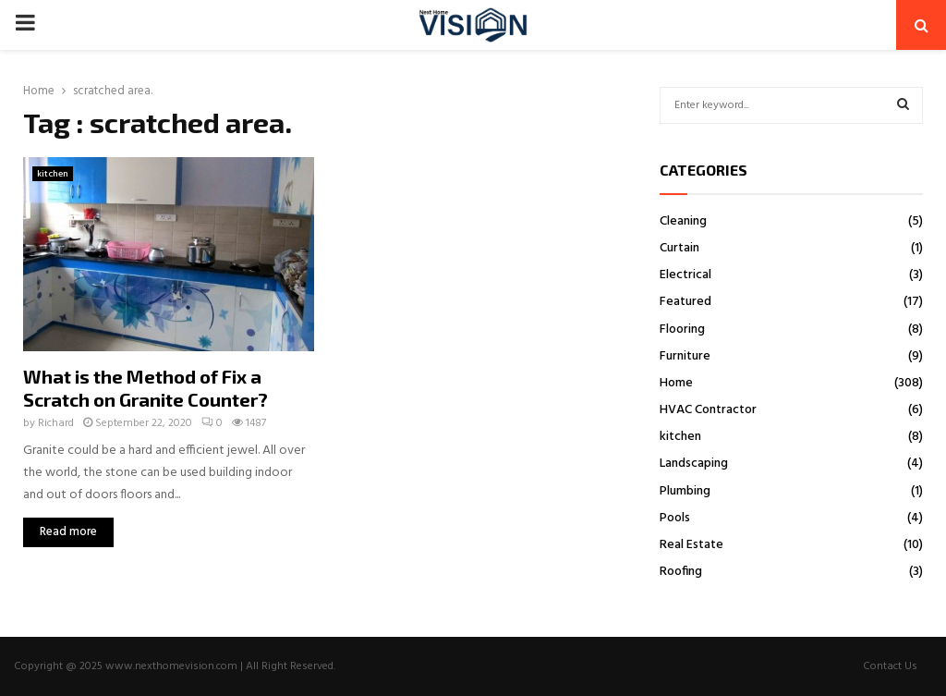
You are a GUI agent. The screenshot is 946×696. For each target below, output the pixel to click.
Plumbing (685, 491)
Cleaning (683, 221)
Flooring (682, 329)
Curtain (679, 248)
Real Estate (691, 545)
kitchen (52, 173)
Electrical (685, 275)
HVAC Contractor (708, 410)
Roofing (681, 571)
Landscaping (694, 463)
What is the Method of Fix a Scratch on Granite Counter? (145, 387)
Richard (56, 423)
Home (676, 383)
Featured (685, 301)
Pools (675, 518)
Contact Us (890, 666)
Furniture (685, 356)
